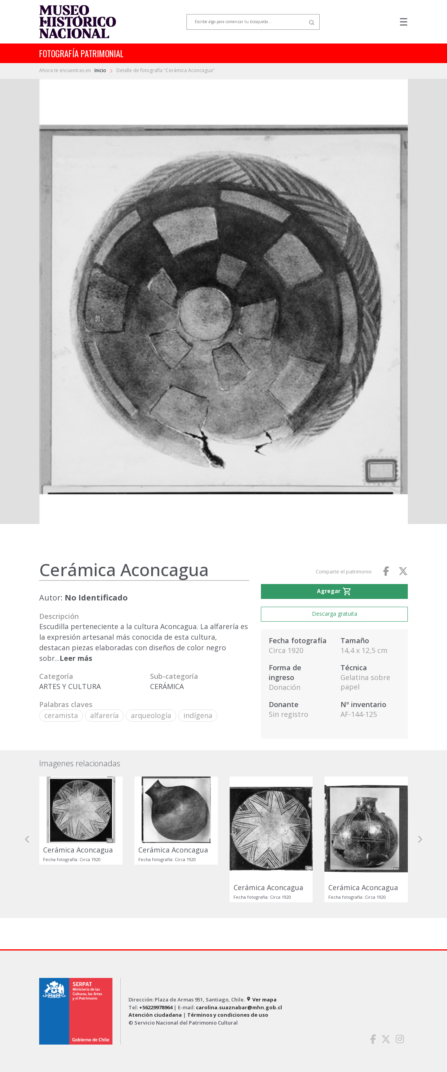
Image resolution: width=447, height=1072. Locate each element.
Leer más (76, 658)
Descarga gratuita (334, 613)
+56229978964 (155, 1007)
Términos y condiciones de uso (227, 1014)
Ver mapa (261, 999)
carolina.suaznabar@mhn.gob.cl (239, 1007)
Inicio (100, 70)
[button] (27, 839)
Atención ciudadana (155, 1014)
